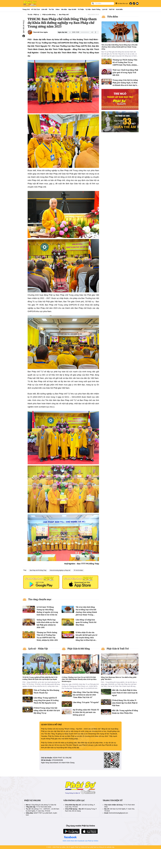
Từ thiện (81, 9)
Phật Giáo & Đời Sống (78, 648)
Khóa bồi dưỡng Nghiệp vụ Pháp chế (60, 570)
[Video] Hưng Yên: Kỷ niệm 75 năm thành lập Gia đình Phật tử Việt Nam (124, 702)
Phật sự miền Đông (49, 14)
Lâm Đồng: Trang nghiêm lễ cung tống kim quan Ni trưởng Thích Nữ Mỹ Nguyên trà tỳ (46, 700)
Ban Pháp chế (63, 14)
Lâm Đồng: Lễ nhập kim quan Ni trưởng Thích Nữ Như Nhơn (86, 622)
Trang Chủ (26, 9)
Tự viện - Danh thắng (93, 9)
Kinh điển (119, 9)
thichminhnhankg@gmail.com (118, 813)
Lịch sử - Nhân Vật (38, 648)
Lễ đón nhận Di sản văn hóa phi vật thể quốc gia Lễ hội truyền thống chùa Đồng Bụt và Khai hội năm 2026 (86, 638)
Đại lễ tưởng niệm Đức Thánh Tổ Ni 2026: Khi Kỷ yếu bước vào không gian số (86, 712)
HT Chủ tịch (35, 9)
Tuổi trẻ (111, 9)
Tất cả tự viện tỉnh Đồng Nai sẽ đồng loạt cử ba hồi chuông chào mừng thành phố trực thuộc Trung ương (86, 612)
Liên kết (44, 9)
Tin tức (51, 9)
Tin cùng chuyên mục (39, 599)
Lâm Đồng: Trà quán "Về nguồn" (86, 702)
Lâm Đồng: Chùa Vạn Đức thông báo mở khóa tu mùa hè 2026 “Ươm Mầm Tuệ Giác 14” (85, 694)
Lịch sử (104, 9)
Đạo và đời (72, 9)
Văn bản (64, 9)
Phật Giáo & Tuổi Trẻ (118, 648)
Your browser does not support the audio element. (82, 32)
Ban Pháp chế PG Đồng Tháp (38, 570)
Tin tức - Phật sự (33, 14)
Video (57, 9)
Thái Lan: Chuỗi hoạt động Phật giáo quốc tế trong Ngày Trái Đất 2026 (125, 72)
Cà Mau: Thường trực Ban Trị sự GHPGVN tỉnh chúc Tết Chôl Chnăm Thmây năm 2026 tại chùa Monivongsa (79, 679)
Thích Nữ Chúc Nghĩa (40, 32)
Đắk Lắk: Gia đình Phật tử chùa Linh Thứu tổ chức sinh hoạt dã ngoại (124, 692)
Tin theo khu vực (122, 3)
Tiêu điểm (112, 16)
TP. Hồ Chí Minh (78, 570)
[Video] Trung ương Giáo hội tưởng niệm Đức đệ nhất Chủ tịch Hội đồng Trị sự (47, 710)
